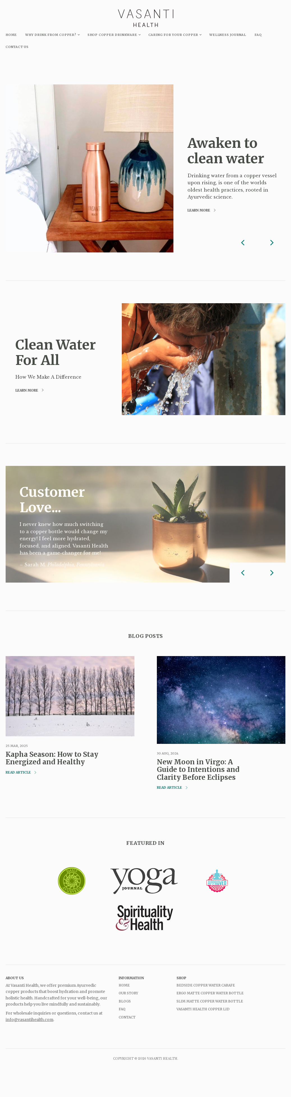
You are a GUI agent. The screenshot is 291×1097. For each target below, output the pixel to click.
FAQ (258, 35)
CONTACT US (17, 47)
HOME (11, 35)
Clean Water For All (55, 352)
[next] (271, 242)
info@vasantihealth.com (29, 1019)
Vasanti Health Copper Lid (203, 1009)
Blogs (125, 1001)
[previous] (244, 242)
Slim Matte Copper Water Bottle (210, 1001)
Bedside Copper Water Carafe (206, 985)
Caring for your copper (173, 35)
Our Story (128, 993)
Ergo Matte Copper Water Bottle (210, 993)
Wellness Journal (227, 35)
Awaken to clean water (225, 151)
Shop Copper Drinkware (112, 35)
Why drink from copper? (50, 35)
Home (124, 985)
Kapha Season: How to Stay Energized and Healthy (52, 758)
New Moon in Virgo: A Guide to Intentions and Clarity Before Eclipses (198, 770)
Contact (127, 1017)
